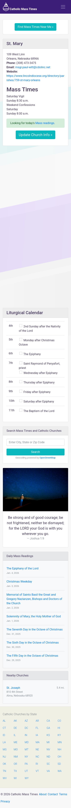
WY (26, 778)
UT (26, 771)
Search (35, 452)
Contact (53, 794)
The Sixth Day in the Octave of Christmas (33, 642)
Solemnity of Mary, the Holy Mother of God (34, 616)
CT (4, 728)
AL (4, 720)
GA (48, 728)
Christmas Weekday (19, 581)
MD (26, 742)
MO (15, 749)
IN (26, 735)
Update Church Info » (35, 135)
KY (59, 735)
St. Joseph (13, 688)
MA (37, 742)
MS (4, 749)
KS (48, 735)
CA (48, 720)
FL (37, 728)
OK (4, 763)
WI (15, 778)
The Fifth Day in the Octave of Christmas (32, 655)
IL (15, 735)
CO (59, 720)
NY (26, 756)
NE (37, 749)
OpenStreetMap (48, 457)
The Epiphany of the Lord (22, 568)
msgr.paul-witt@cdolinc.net (32, 67)
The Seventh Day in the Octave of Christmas (35, 629)
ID (4, 735)
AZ (26, 720)
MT (26, 749)
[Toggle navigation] (63, 6)
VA (48, 771)
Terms (63, 794)
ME (15, 742)
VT (37, 771)
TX (15, 771)
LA (4, 742)
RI (37, 763)
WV (4, 778)
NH (59, 749)
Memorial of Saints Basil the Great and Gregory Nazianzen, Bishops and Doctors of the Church (34, 599)
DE (15, 728)
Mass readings (44, 123)
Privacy (5, 801)
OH (59, 756)
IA (37, 735)
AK (15, 720)
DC (26, 728)
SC (48, 763)
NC (37, 756)
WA (59, 771)
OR (15, 763)
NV (48, 749)
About (43, 794)
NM (15, 756)
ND (48, 756)
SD (59, 763)
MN (59, 742)
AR (37, 720)
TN (4, 771)
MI (48, 742)
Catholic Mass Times (20, 6)
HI (59, 728)
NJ (4, 756)
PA (26, 763)
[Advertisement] (35, 185)
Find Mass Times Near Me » (35, 27)
